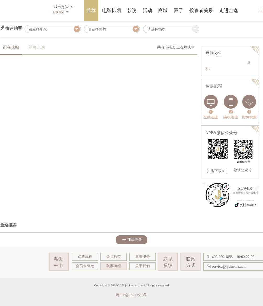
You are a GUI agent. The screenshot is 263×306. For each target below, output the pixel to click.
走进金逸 (228, 10)
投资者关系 (201, 10)
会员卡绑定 (85, 266)
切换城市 (60, 12)
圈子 (178, 10)
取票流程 (113, 266)
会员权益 (113, 257)
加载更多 (132, 240)
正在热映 (11, 47)
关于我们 (142, 266)
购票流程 (85, 257)
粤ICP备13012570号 (131, 295)
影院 (131, 10)
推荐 (91, 10)
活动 (147, 10)
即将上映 (36, 47)
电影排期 (111, 10)
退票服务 (142, 257)
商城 (163, 10)
